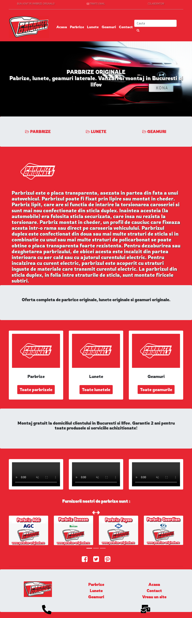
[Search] (155, 23)
